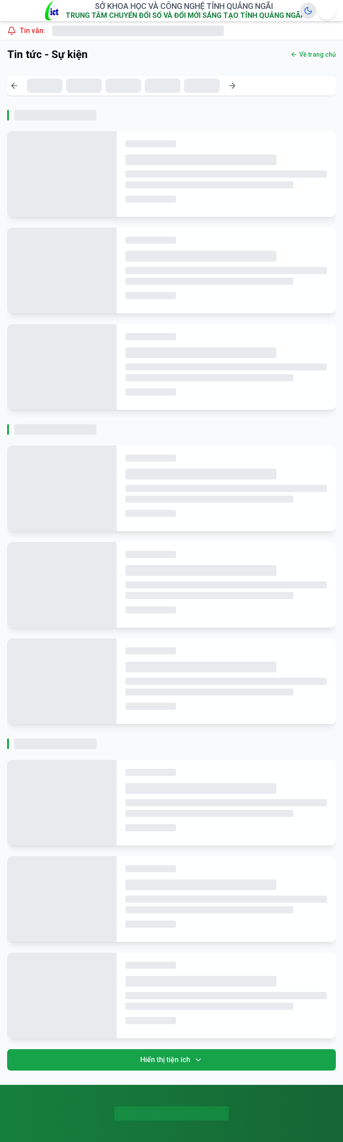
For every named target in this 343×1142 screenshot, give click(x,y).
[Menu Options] (327, 11)
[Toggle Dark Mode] (308, 11)
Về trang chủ (313, 54)
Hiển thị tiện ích (171, 1059)
